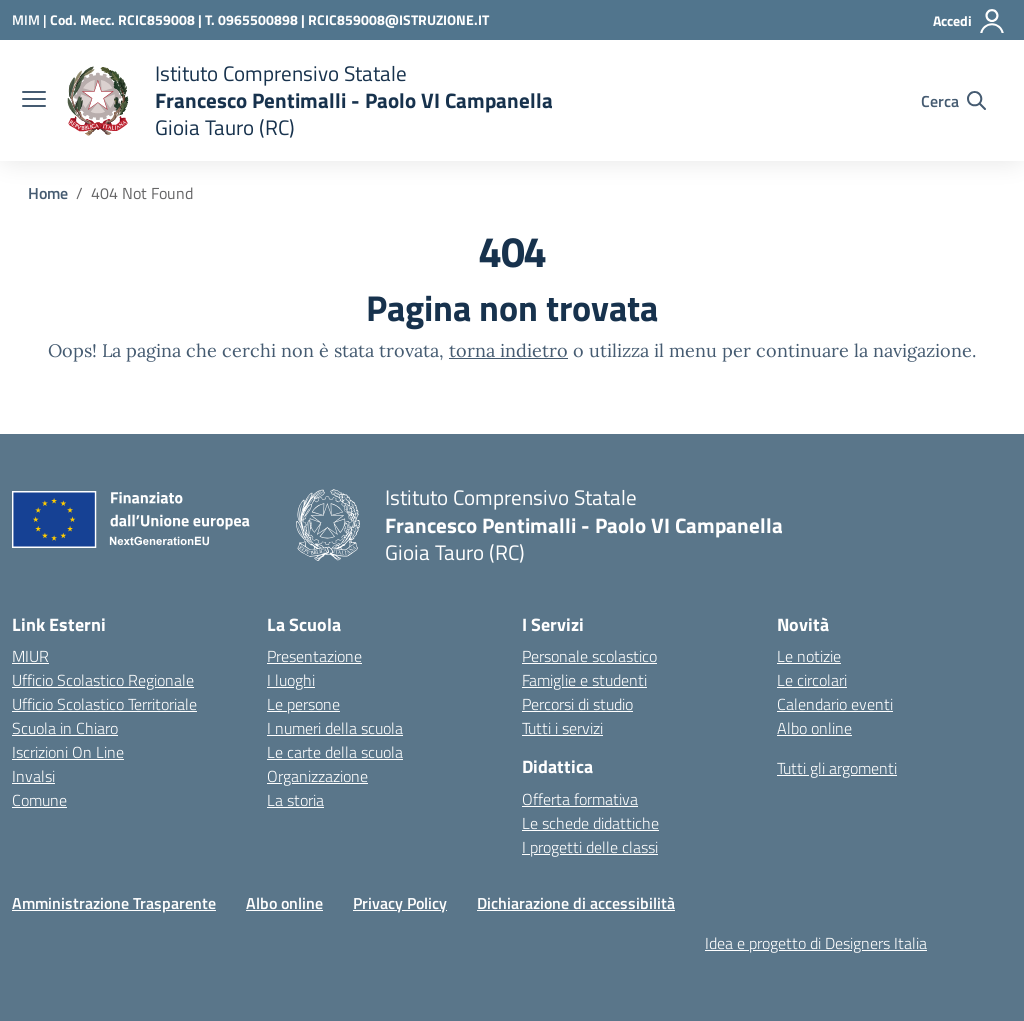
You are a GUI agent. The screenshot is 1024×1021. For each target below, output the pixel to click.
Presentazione (314, 656)
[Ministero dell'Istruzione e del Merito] (31, 19)
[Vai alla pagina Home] (48, 193)
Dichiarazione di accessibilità (576, 903)
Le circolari (812, 680)
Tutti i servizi (562, 728)
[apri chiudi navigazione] (34, 101)
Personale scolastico (589, 656)
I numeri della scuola (335, 728)
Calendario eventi (835, 704)
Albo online (814, 728)
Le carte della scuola (335, 752)
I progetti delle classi (590, 847)
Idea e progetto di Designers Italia (816, 943)
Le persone (303, 704)
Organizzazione (317, 776)
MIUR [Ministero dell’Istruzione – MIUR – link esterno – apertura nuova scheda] (30, 656)
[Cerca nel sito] (953, 101)
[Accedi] (969, 21)
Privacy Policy (400, 903)
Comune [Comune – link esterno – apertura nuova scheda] (39, 800)
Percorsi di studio (577, 704)
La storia (295, 800)
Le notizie (809, 656)
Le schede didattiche (590, 823)
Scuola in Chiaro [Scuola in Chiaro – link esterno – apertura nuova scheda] (65, 728)
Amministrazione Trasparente (114, 903)
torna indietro (508, 350)
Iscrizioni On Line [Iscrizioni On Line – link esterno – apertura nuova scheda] (68, 752)
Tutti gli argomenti (837, 768)
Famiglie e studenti (584, 680)
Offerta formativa (580, 799)
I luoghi (291, 680)
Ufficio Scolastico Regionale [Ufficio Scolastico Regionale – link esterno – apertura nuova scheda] (103, 680)
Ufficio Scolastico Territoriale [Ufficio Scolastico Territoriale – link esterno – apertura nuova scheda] (104, 704)
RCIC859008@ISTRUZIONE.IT (398, 19)
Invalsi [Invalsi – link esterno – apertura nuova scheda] (33, 776)
